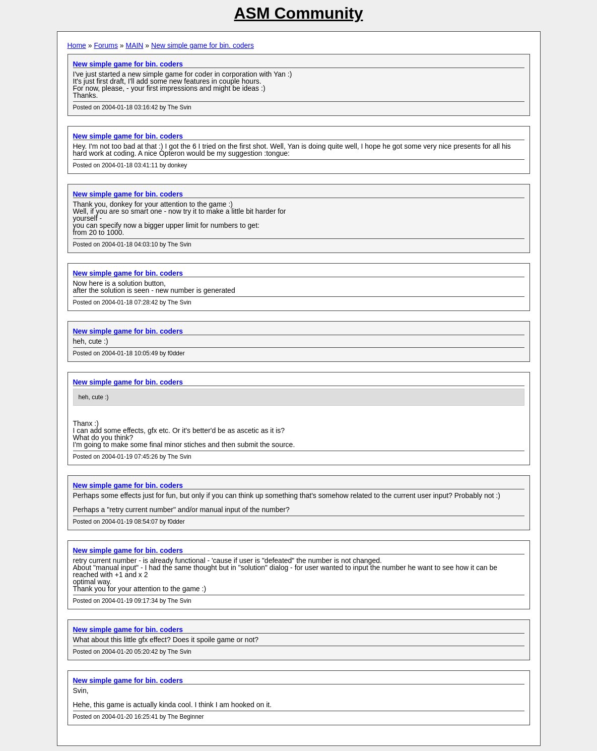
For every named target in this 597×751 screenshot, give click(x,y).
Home (77, 45)
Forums (105, 45)
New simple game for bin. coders (202, 45)
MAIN (134, 45)
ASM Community (298, 13)
